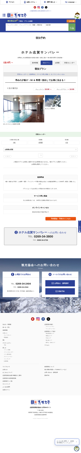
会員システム (31, 2)
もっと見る (69, 152)
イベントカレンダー (8, 381)
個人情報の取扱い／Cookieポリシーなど (55, 399)
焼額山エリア (49, 365)
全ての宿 (71, 21)
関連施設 (6, 366)
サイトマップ (6, 413)
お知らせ (5, 399)
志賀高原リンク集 (7, 410)
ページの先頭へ (79, 228)
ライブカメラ (6, 396)
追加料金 (32, 74)
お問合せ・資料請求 (61, 312)
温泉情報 (5, 359)
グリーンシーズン (8, 386)
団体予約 (61, 321)
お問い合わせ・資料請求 (51, 401)
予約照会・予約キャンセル (61, 248)
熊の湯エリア (49, 369)
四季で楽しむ (51, 2)
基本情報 (35, 63)
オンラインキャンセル (57, 74)
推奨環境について (49, 396)
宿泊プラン (46, 63)
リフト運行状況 (7, 383)
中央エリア (48, 367)
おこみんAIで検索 (72, 28)
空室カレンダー (69, 63)
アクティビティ (7, 372)
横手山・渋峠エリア (50, 371)
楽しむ (4, 377)
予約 (5, 374)
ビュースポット (7, 364)
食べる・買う (6, 356)
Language (71, 2)
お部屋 (57, 63)
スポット (5, 362)
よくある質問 (6, 416)
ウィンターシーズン (50, 358)
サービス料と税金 (42, 74)
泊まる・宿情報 (7, 353)
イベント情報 (7, 379)
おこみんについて (7, 401)
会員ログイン (6, 419)
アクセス (11, 2)
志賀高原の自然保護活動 (9, 407)
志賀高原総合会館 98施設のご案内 (12, 404)
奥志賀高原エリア (50, 362)
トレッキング (7, 388)
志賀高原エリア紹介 (49, 360)
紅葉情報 (6, 390)
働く (4, 369)
